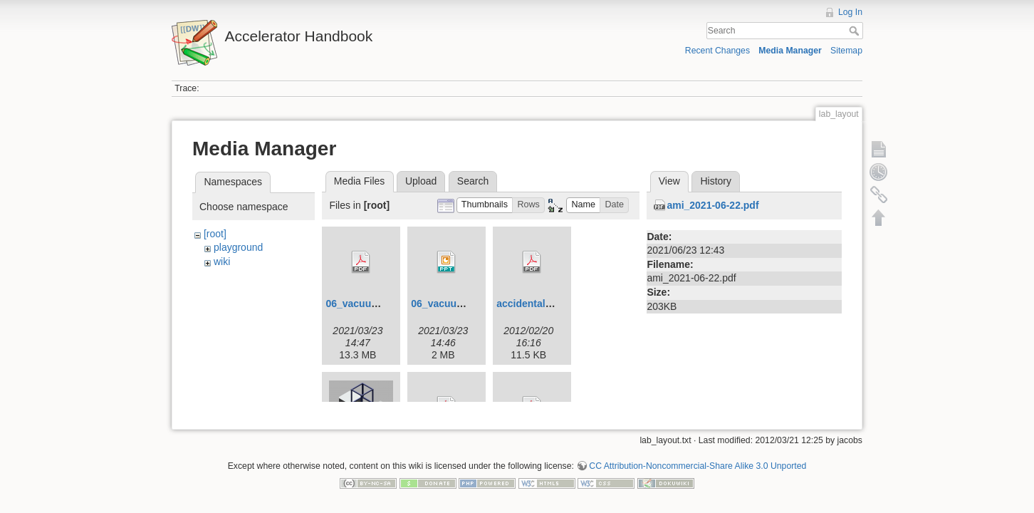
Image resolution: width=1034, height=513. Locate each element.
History (715, 181)
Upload (421, 181)
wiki (222, 261)
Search (855, 31)
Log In (850, 12)
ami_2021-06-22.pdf (712, 205)
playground (238, 247)
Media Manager (790, 51)
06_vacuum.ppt (447, 303)
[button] (484, 205)
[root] (215, 233)
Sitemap (846, 51)
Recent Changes (717, 51)
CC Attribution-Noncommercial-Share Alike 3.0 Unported (697, 460)
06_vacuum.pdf (361, 303)
